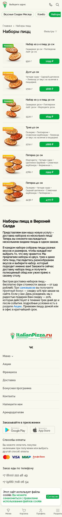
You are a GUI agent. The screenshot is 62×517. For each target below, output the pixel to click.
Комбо (41, 14)
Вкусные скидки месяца (17, 14)
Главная (7, 26)
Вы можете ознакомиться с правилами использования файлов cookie (22, 498)
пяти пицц (9, 260)
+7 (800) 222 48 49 (15, 475)
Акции (17, 306)
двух (35, 257)
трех (42, 257)
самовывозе (27, 287)
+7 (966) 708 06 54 (15, 482)
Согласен (52, 497)
